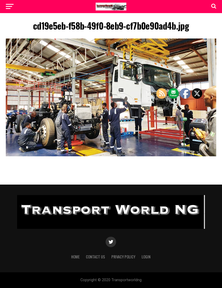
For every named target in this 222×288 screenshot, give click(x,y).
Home (75, 256)
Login (146, 256)
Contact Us (95, 256)
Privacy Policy (123, 256)
